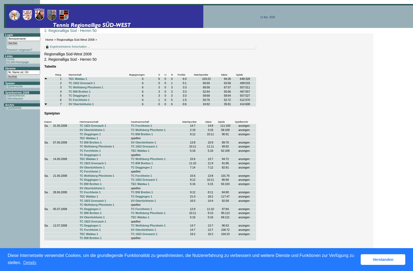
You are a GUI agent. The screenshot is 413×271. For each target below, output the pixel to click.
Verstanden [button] (383, 259)
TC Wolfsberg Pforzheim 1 (86, 87)
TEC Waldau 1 (78, 78)
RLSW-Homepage (18, 62)
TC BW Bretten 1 (79, 91)
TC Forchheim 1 (79, 99)
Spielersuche (15, 86)
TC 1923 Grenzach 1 (82, 83)
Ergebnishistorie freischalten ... (70, 46)
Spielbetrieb (14, 107)
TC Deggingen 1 (79, 95)
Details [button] (29, 262)
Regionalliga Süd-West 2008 (76, 39)
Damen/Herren (16, 95)
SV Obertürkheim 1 (81, 104)
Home (49, 39)
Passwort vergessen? (19, 49)
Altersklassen (15, 98)
